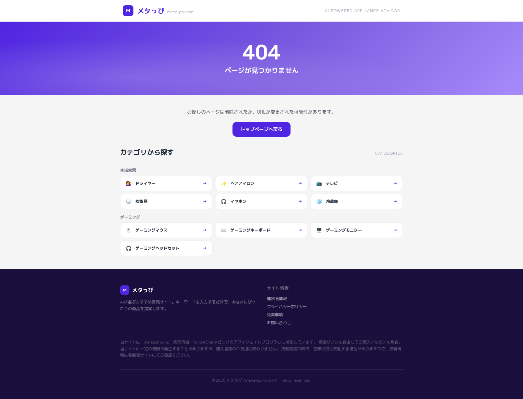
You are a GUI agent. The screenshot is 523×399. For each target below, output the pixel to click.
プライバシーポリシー (287, 306)
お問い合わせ (279, 322)
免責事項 (275, 314)
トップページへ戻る (261, 129)
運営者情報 (277, 298)
